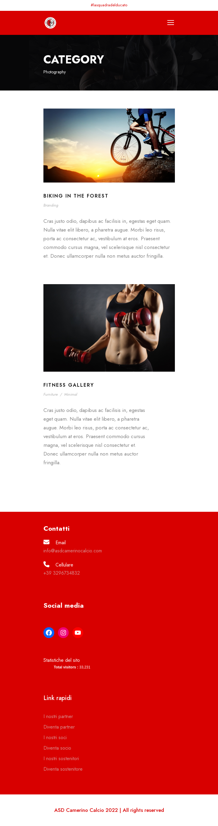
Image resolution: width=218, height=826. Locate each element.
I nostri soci (55, 737)
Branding (50, 205)
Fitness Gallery (68, 385)
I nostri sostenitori (61, 758)
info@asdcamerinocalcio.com (72, 550)
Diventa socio (57, 748)
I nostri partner (58, 716)
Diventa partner (59, 726)
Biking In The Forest (76, 195)
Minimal (70, 394)
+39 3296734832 (61, 573)
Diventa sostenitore (63, 769)
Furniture (50, 394)
